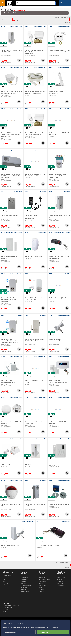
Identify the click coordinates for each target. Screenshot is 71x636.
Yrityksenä (5, 584)
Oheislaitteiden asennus (42, 586)
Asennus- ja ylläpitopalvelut (61, 582)
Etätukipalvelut (42, 577)
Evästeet (23, 593)
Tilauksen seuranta (7, 575)
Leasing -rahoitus (61, 585)
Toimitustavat (24, 579)
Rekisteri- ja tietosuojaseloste (25, 590)
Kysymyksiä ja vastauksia (6, 578)
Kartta (5, 611)
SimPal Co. (3, 7)
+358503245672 (8, 613)
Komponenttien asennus (43, 582)
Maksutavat (24, 583)
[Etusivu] (9, 5)
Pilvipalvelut (60, 579)
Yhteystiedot (6, 586)
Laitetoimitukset (61, 577)
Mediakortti (5, 582)
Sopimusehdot (24, 587)
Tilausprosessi (24, 577)
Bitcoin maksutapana (26, 585)
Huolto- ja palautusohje (42, 592)
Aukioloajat (5, 588)
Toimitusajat (24, 581)
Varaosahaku (42, 589)
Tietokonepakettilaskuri (44, 579)
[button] (19, 60)
